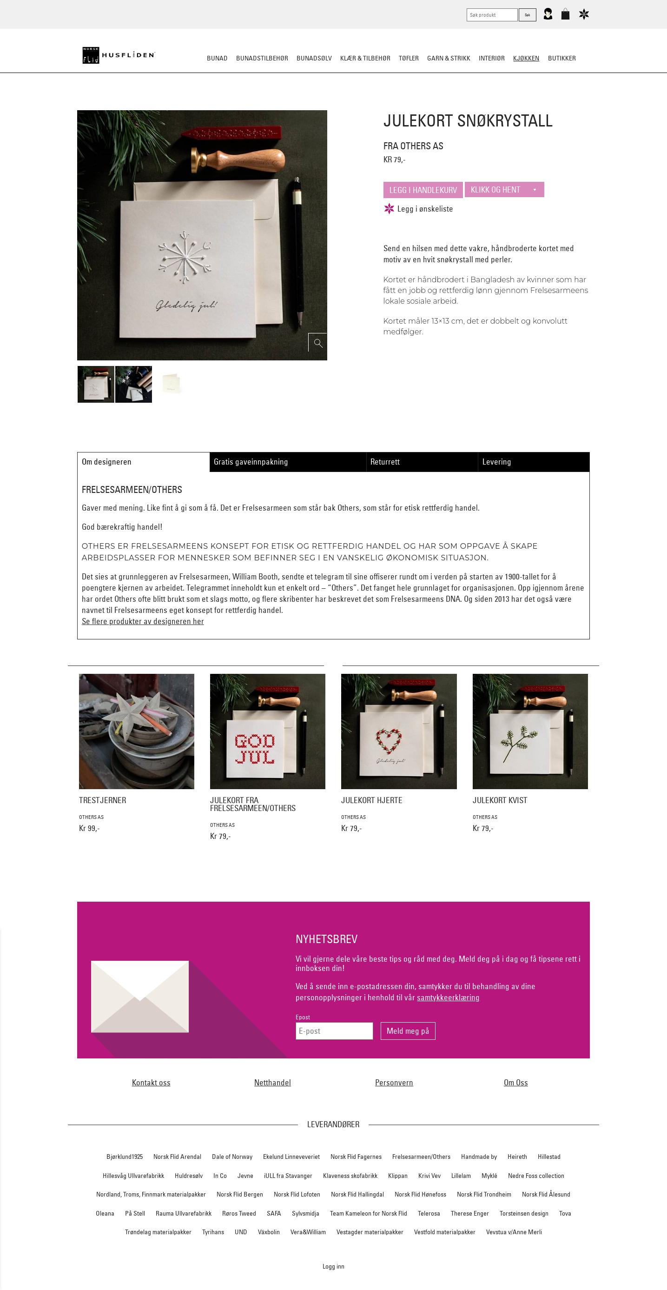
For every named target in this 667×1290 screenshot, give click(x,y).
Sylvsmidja (305, 1213)
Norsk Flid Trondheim (484, 1194)
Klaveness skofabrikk (350, 1175)
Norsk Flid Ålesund (546, 1194)
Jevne (245, 1175)
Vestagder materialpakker (370, 1232)
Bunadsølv (314, 58)
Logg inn (333, 1266)
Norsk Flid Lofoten (297, 1194)
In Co (220, 1175)
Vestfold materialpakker (444, 1232)
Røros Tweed (239, 1213)
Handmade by (479, 1156)
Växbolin (269, 1232)
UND (241, 1232)
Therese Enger (470, 1213)
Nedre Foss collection (536, 1175)
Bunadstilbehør (262, 58)
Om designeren (107, 461)
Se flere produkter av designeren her (143, 621)
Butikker (562, 58)
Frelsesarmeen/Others (421, 1156)
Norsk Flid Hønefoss (420, 1194)
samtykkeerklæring (448, 997)
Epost (303, 1017)
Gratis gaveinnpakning (251, 461)
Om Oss (516, 1082)
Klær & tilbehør (365, 58)
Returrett (385, 461)
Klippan (398, 1175)
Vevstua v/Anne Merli (514, 1232)
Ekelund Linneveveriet (291, 1156)
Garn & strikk (448, 58)
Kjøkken (526, 58)
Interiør (492, 58)
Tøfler (409, 58)
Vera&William (308, 1232)
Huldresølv (189, 1175)
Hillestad (549, 1156)
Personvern (394, 1082)
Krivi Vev (429, 1175)
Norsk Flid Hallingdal (357, 1194)
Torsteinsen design (524, 1213)
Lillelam (461, 1175)
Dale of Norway (232, 1156)
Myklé (489, 1175)
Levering (496, 461)
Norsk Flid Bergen (240, 1194)
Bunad (217, 58)
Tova (565, 1213)
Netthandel (272, 1082)
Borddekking (274, 104)
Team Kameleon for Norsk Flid (368, 1213)
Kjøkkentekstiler (386, 104)
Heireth (517, 1156)
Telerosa (429, 1213)
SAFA (274, 1213)
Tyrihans (213, 1232)
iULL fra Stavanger (288, 1175)
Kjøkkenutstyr (326, 104)
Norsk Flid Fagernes (356, 1156)
